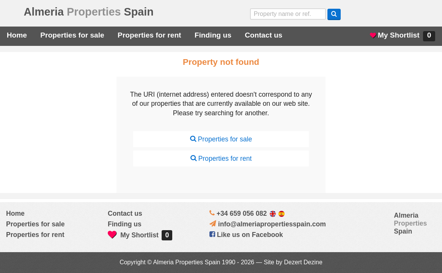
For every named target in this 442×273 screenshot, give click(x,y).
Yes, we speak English (364, 14)
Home (17, 35)
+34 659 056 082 (242, 213)
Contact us (263, 35)
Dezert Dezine (303, 262)
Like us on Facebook (246, 234)
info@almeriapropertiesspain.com (272, 224)
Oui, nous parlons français (428, 14)
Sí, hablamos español (385, 14)
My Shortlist (402, 36)
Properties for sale (72, 35)
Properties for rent (149, 35)
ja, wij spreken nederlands (407, 14)
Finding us (213, 35)
